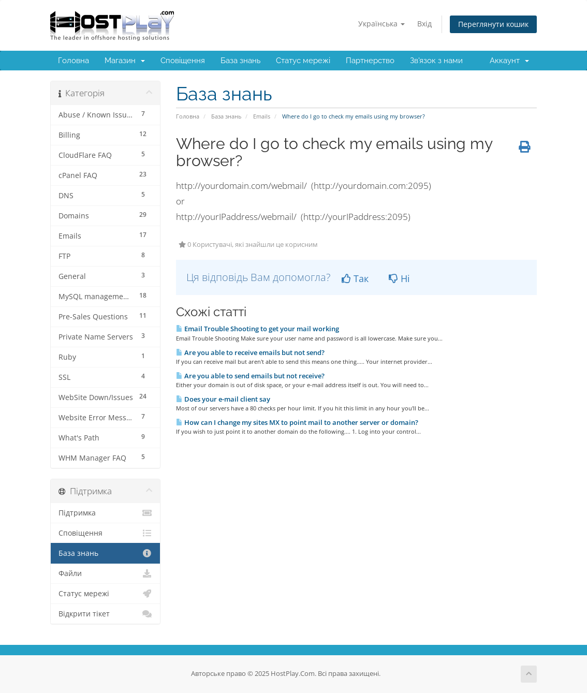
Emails (261, 116)
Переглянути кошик (493, 24)
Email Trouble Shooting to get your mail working (257, 328)
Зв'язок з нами (436, 60)
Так (355, 278)
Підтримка (105, 513)
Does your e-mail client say (223, 399)
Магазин (125, 60)
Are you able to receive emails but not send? (250, 352)
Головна (73, 60)
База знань (240, 60)
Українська (381, 23)
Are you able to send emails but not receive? (250, 375)
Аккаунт (509, 60)
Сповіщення (182, 60)
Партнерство (370, 60)
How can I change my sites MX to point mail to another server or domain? (297, 422)
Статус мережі (303, 60)
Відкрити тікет (105, 614)
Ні (399, 278)
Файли (105, 573)
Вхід (424, 23)
